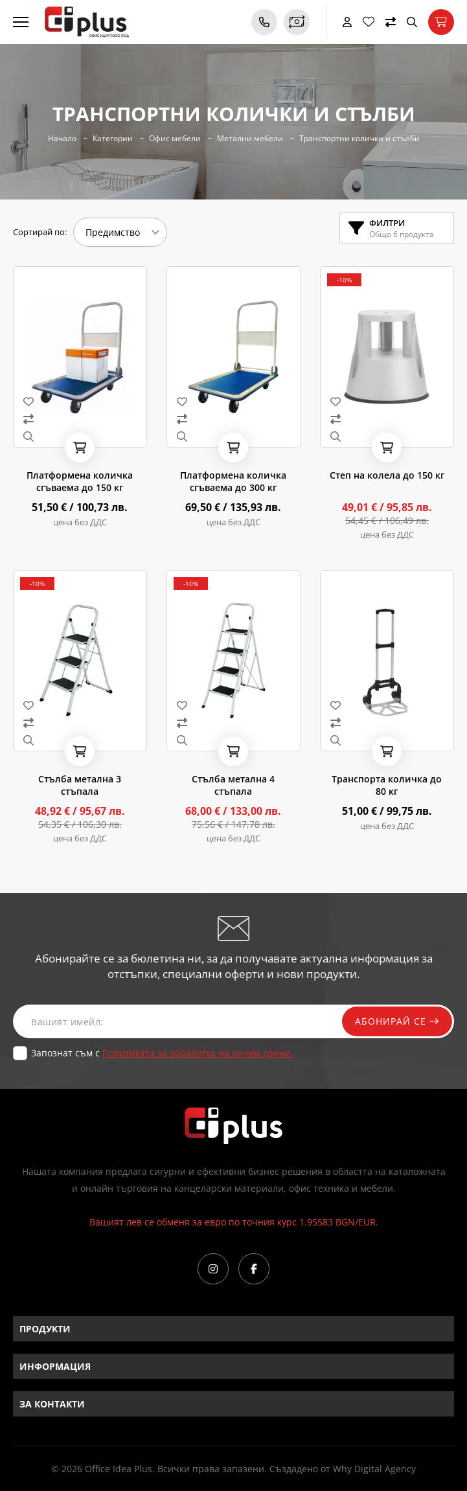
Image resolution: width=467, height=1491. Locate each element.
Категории (113, 138)
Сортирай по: (40, 232)
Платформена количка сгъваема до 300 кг (233, 481)
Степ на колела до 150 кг (387, 475)
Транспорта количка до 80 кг (387, 785)
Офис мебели (175, 138)
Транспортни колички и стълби (359, 138)
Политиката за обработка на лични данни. (197, 1053)
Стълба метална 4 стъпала (233, 785)
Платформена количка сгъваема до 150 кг (80, 481)
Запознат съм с (162, 1052)
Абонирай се (397, 1021)
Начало (62, 138)
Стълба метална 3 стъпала (79, 785)
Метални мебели (250, 138)
